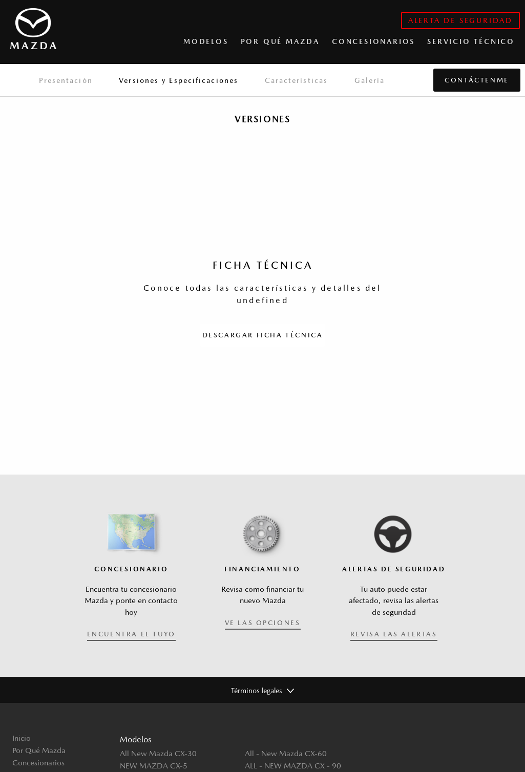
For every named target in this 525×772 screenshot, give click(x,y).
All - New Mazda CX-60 (286, 753)
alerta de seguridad (460, 20)
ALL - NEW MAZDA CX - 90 (293, 765)
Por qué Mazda (280, 41)
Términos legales (256, 691)
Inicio (21, 738)
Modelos (205, 41)
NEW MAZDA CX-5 (153, 765)
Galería (369, 80)
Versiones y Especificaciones (178, 80)
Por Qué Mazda (39, 750)
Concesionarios (38, 762)
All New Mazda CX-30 (158, 753)
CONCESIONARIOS (373, 41)
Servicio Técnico (471, 41)
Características (296, 80)
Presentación (66, 80)
